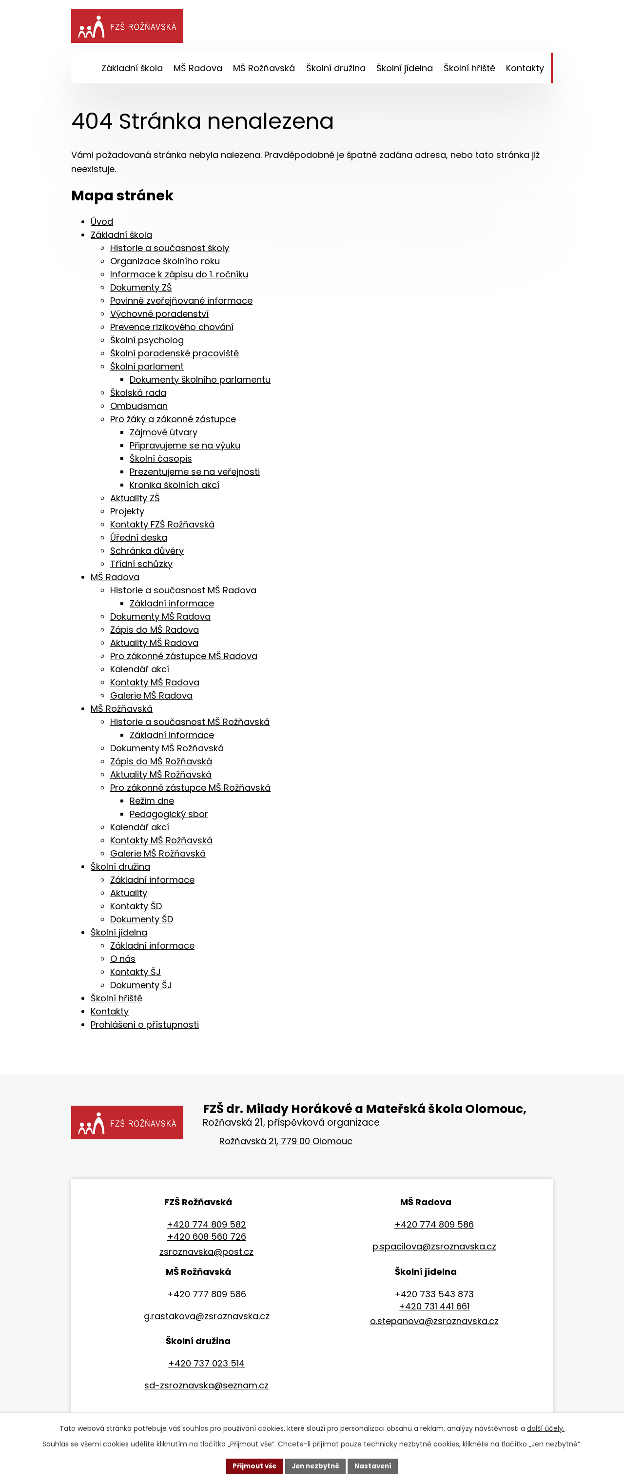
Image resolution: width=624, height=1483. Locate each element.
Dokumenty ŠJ (141, 988)
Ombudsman (139, 409)
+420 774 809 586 (434, 1227)
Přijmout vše (251, 1465)
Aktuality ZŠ (135, 501)
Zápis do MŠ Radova (154, 632)
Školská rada (138, 396)
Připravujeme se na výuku (185, 448)
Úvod (102, 224)
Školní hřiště (116, 1001)
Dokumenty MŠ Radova (160, 619)
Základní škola (121, 238)
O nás (123, 962)
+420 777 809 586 (206, 1297)
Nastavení (376, 1465)
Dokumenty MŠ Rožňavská (167, 751)
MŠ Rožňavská (122, 711)
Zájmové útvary (163, 435)
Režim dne (152, 804)
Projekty (127, 514)
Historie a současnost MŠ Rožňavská (190, 725)
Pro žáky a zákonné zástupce (173, 422)
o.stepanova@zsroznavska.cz (434, 1324)
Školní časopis (161, 461)
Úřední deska (138, 540)
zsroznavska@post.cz (206, 1255)
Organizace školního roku (165, 264)
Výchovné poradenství (159, 317)
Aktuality (128, 896)
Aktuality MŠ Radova (154, 646)
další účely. (546, 1427)
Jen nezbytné (315, 1465)
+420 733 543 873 (434, 1297)
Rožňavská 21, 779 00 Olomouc (285, 1144)
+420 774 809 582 (206, 1227)
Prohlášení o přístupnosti (145, 1027)
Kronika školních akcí (174, 488)
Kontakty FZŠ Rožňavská (162, 527)
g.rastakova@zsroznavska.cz (207, 1319)
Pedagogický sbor (169, 817)
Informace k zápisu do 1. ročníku (179, 277)
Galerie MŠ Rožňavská (158, 856)
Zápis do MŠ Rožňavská (161, 764)
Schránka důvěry (147, 553)
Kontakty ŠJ (135, 975)
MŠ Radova (115, 580)
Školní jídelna (119, 935)
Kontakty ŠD (136, 909)
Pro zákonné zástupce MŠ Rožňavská (190, 790)
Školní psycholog (147, 343)
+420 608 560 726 (206, 1239)
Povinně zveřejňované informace (181, 303)
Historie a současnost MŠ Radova (183, 593)
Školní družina (120, 869)
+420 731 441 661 (434, 1309)
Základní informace (172, 606)
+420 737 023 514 (206, 1366)
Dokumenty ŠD (141, 922)
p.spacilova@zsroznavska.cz (434, 1249)
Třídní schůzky (141, 567)
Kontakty (110, 1014)
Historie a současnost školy (169, 251)
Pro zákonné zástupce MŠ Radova (183, 659)
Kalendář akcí (139, 672)
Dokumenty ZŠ (141, 290)
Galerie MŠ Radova (151, 698)
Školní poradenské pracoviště (174, 356)
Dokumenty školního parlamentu (200, 382)
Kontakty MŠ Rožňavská (161, 843)
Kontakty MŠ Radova (154, 685)
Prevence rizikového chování (172, 330)
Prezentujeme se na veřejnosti (195, 474)
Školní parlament (147, 369)
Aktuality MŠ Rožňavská (161, 777)
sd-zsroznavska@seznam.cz (206, 1388)
